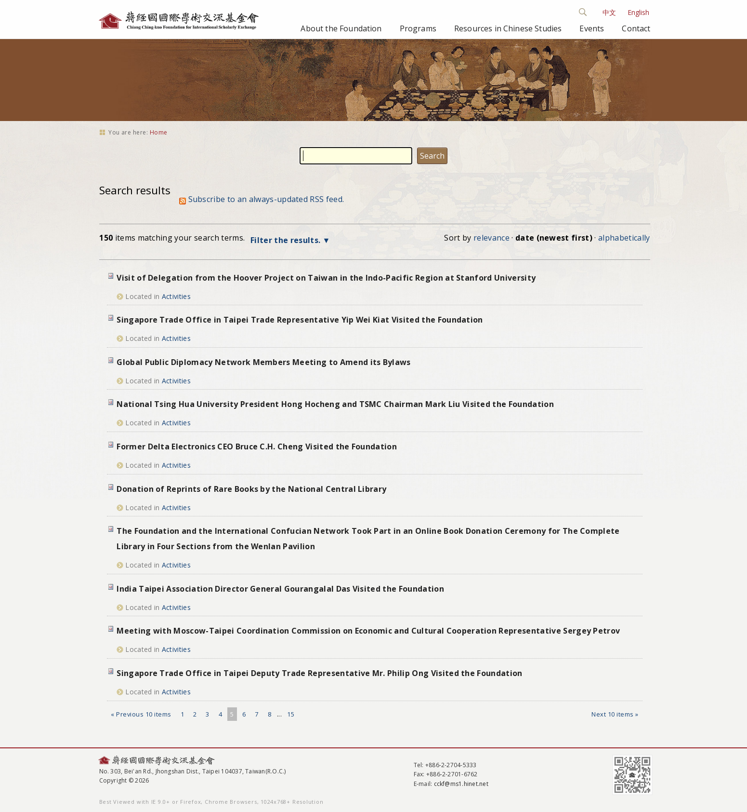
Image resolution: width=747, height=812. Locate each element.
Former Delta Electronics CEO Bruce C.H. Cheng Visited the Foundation (257, 446)
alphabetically (624, 237)
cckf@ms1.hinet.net (461, 784)
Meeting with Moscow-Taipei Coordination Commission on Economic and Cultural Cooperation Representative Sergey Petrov (368, 630)
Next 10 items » (615, 714)
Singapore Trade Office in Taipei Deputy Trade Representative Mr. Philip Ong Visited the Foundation (319, 673)
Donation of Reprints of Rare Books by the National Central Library (251, 489)
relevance (491, 237)
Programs (418, 28)
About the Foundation (341, 28)
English (638, 12)
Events (591, 28)
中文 (609, 12)
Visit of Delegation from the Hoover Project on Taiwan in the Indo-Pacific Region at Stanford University (326, 277)
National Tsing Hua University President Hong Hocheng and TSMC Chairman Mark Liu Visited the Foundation (335, 404)
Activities (176, 296)
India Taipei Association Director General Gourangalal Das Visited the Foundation (280, 588)
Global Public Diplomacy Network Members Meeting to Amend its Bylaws (263, 362)
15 (290, 714)
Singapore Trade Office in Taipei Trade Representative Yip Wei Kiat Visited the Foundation (300, 319)
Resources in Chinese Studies (508, 28)
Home (159, 132)
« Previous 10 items (141, 714)
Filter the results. (286, 240)
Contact (636, 28)
